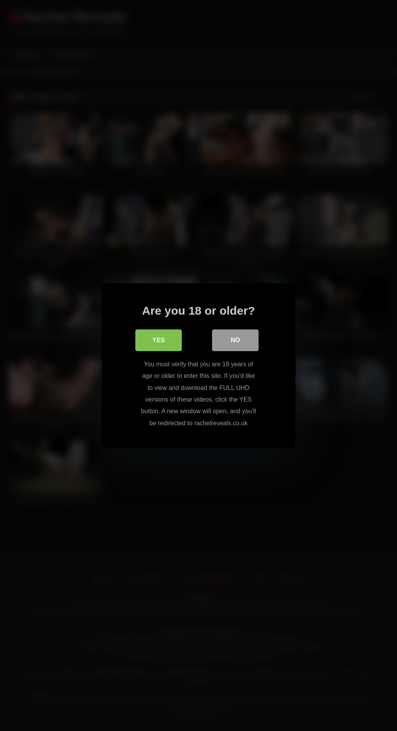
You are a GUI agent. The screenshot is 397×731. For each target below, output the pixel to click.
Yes (158, 340)
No (235, 340)
